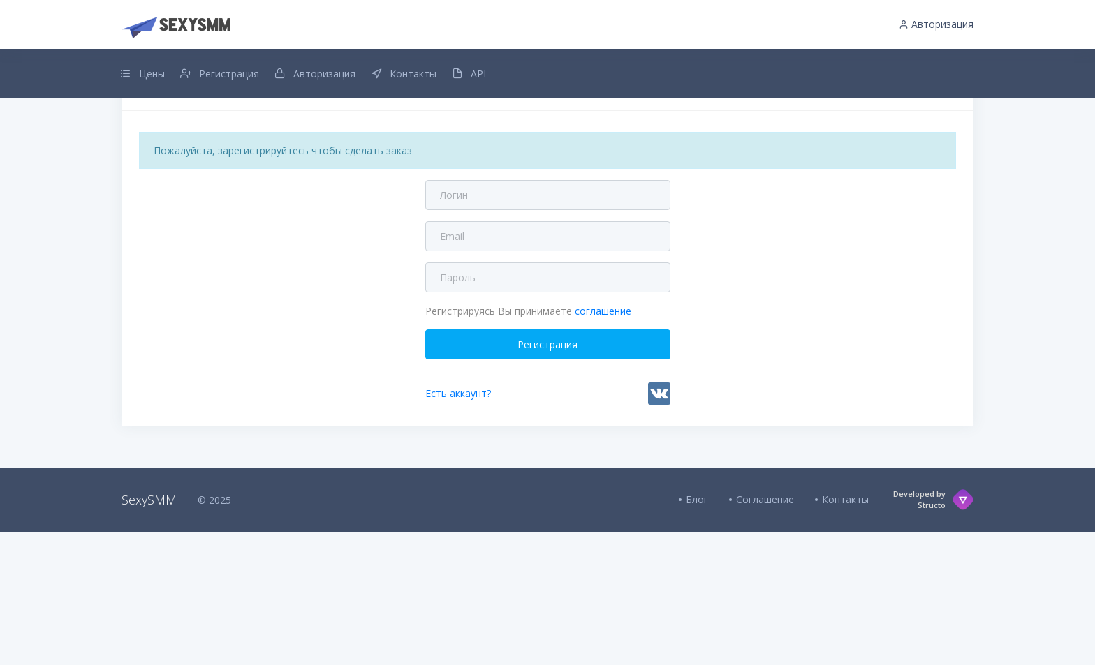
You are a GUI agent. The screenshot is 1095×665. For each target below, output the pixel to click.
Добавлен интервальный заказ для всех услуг (547, 135)
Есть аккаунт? (458, 488)
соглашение (603, 406)
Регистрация (547, 440)
